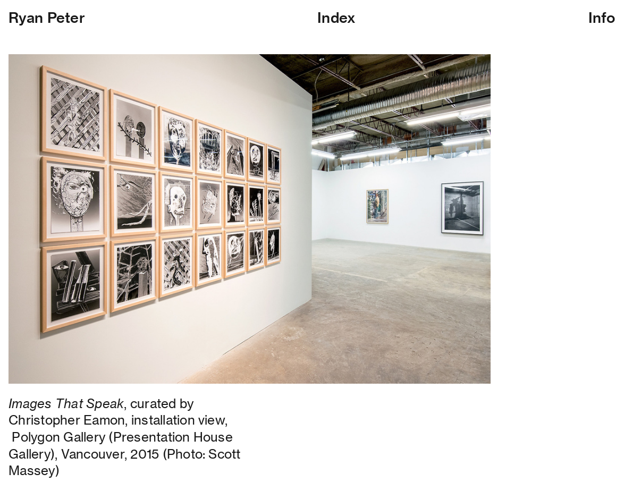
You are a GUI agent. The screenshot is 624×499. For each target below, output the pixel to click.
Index (336, 18)
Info (601, 18)
